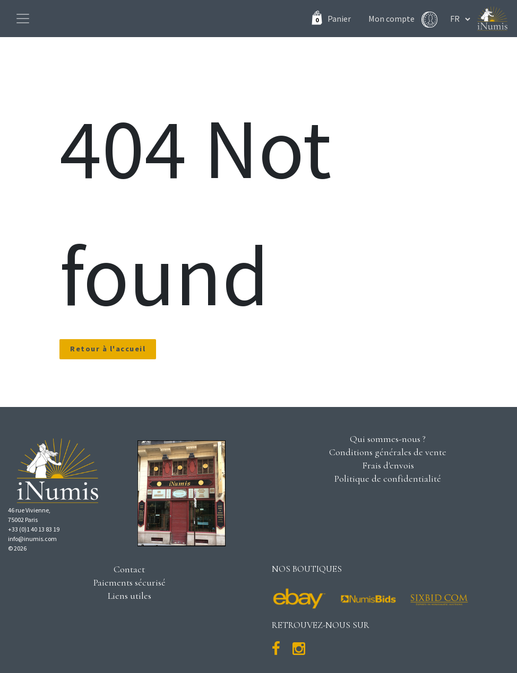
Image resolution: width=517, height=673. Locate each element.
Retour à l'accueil (107, 348)
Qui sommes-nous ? (388, 439)
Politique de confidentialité (387, 478)
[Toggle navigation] (22, 18)
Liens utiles (129, 595)
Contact (129, 569)
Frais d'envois (388, 465)
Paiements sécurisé (129, 582)
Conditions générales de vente (387, 452)
